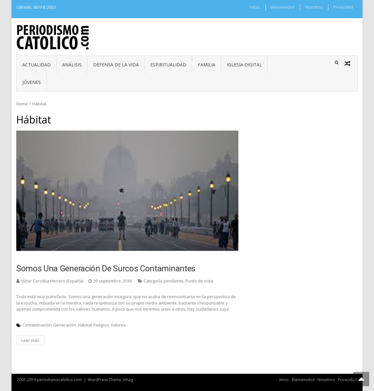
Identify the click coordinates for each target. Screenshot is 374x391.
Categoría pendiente (163, 281)
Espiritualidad (168, 65)
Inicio (255, 7)
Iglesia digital (244, 65)
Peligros (101, 325)
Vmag (128, 379)
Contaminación (37, 325)
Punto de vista (199, 281)
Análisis (72, 65)
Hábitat (85, 325)
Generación (64, 325)
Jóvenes (31, 82)
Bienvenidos (282, 7)
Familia (206, 65)
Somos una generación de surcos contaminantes (105, 268)
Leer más (30, 340)
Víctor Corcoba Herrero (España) (52, 281)
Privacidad (343, 7)
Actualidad (36, 65)
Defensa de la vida (116, 65)
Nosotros (313, 7)
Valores (118, 325)
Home (22, 104)
